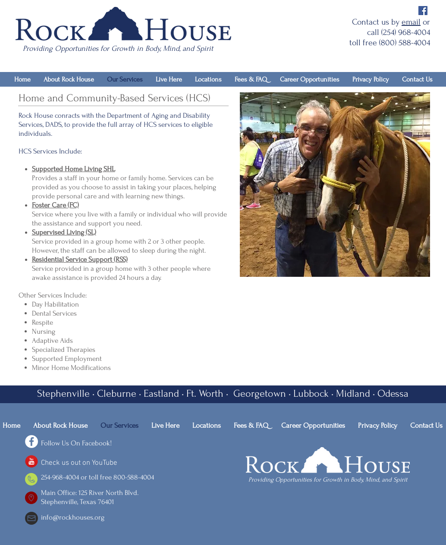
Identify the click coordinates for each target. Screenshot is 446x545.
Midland (353, 393)
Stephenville (63, 393)
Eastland (161, 393)
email (411, 22)
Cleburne (116, 393)
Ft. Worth (204, 393)
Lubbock (311, 393)
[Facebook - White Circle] (31, 441)
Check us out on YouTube (79, 463)
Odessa (392, 393)
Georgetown (258, 393)
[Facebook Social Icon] (422, 10)
